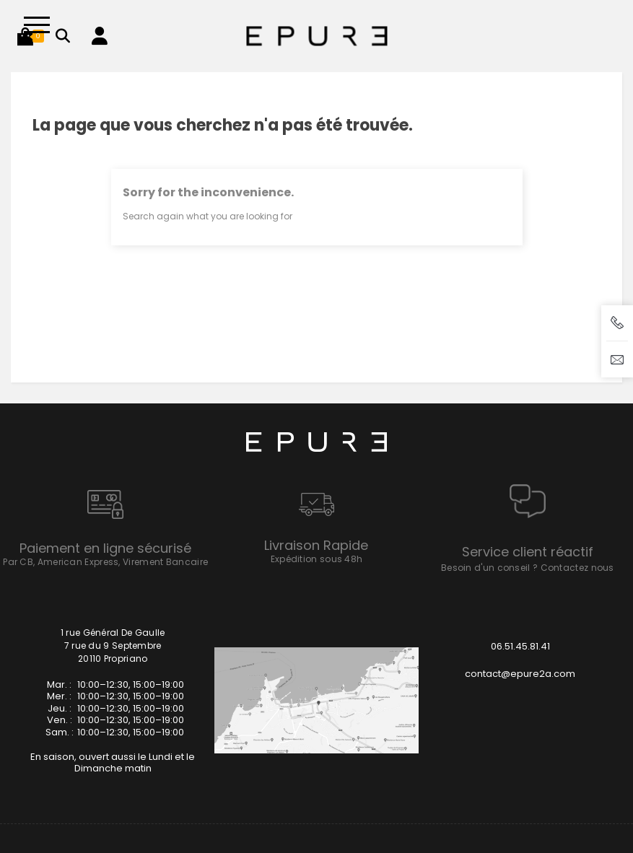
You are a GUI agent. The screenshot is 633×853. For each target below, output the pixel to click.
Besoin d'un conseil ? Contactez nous (527, 567)
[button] (25, 36)
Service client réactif (527, 552)
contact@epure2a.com (520, 674)
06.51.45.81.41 (520, 646)
